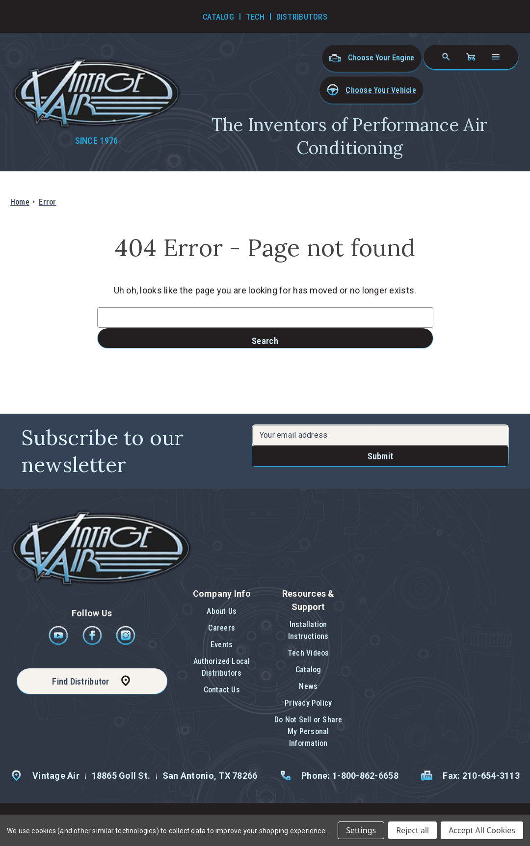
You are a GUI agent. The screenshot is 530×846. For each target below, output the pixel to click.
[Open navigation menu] (495, 57)
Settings (361, 830)
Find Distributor (80, 681)
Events (222, 644)
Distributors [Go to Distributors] (301, 17)
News (308, 686)
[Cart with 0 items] (470, 57)
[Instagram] (125, 642)
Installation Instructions (308, 630)
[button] (371, 90)
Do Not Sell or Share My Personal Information (308, 731)
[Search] (446, 57)
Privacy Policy (308, 703)
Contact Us (222, 689)
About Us (222, 611)
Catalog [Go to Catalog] (218, 17)
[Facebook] (93, 642)
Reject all (412, 830)
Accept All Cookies (482, 830)
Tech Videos (308, 653)
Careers (221, 628)
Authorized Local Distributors (221, 667)
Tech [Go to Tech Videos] (255, 17)
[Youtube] (59, 642)
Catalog (308, 669)
